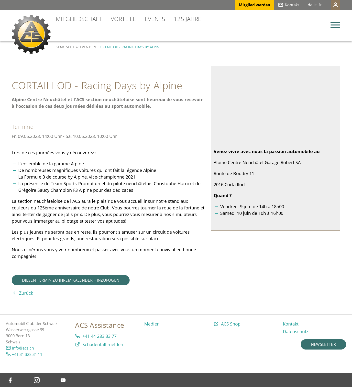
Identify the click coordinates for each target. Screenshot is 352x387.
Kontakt (282, 5)
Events (155, 19)
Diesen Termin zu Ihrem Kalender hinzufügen (70, 280)
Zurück (26, 293)
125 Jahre (187, 19)
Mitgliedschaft (79, 19)
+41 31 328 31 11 (27, 354)
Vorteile (123, 19)
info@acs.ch (23, 348)
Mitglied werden (245, 5)
